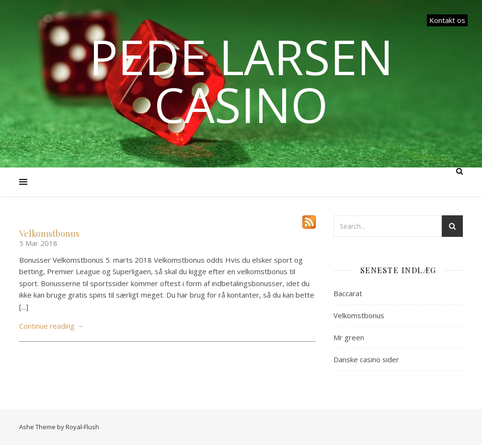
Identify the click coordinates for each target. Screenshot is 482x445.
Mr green (348, 337)
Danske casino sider (366, 359)
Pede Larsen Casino (241, 80)
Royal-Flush (82, 427)
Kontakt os (447, 20)
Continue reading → (51, 326)
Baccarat (347, 293)
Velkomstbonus (49, 233)
